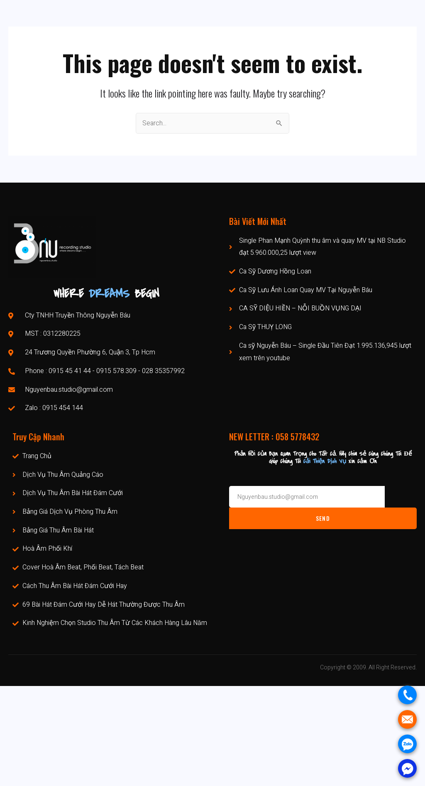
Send (323, 518)
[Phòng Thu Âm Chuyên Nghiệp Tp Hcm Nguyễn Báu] (212, 736)
